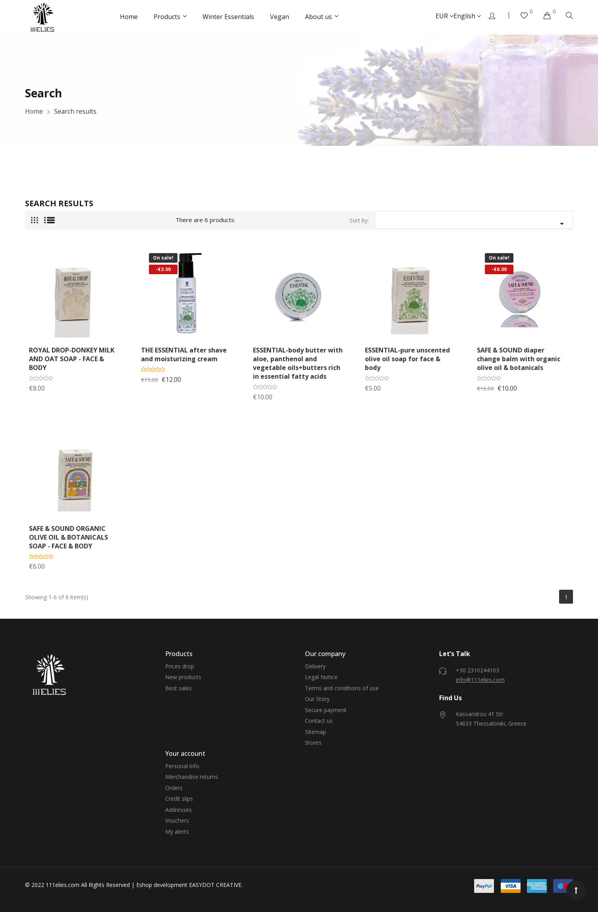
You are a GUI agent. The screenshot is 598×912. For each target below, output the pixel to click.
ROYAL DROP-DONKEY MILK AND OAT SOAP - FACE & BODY (71, 359)
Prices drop (179, 666)
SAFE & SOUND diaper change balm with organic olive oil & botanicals (518, 359)
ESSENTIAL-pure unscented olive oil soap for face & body (407, 359)
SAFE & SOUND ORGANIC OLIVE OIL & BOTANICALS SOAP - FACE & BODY (68, 537)
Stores (313, 742)
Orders (174, 788)
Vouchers (177, 820)
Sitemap (315, 732)
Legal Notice (321, 677)
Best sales (178, 688)
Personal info (182, 766)
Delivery (315, 666)
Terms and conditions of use (342, 688)
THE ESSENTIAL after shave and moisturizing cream (184, 354)
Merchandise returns (191, 776)
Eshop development (161, 885)
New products (183, 677)
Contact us (319, 720)
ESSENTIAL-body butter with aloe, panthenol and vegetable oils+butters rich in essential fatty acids (298, 363)
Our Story (317, 699)
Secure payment (326, 710)
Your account (185, 753)
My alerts (177, 831)
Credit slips (179, 798)
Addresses (178, 809)
